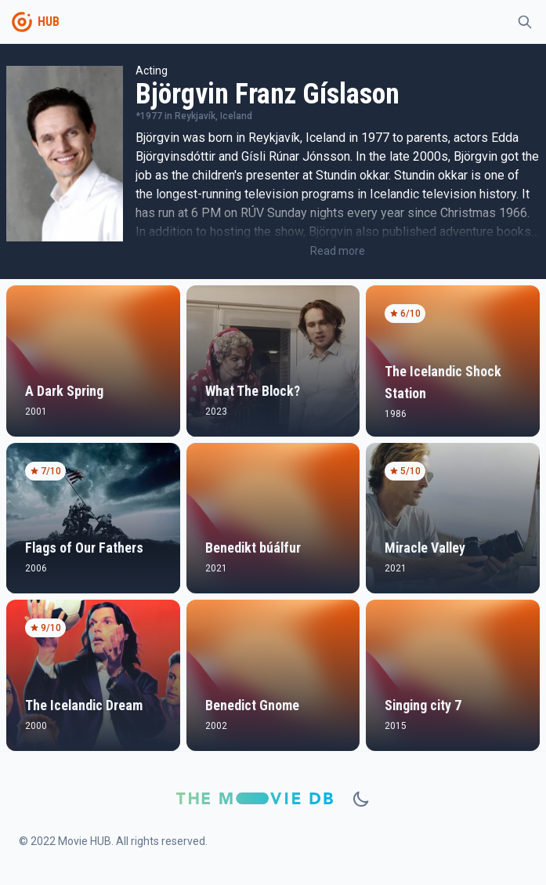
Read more (337, 251)
